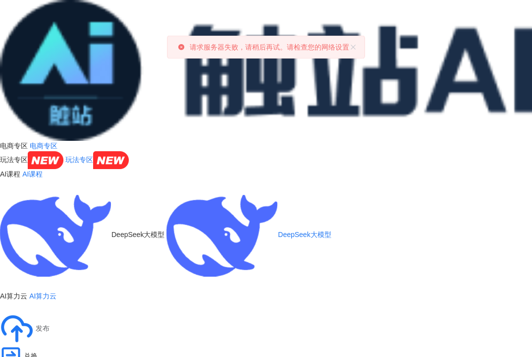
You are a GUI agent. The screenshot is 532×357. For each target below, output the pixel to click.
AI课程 (32, 174)
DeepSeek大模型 (248, 234)
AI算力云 (42, 296)
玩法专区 (97, 160)
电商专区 (43, 146)
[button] (25, 329)
